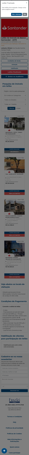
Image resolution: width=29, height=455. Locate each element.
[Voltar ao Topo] (4, 450)
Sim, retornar (16, 14)
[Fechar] (26, 3)
